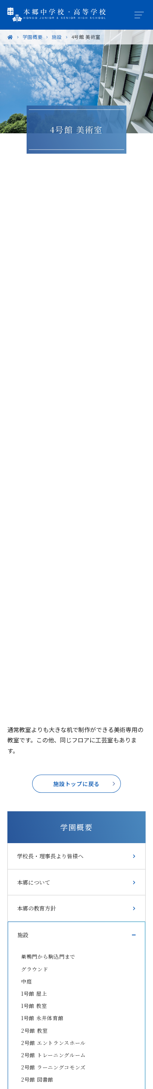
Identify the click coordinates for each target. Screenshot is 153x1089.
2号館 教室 (34, 1030)
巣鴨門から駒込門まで (48, 956)
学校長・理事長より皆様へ (50, 856)
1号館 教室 (34, 1005)
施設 (22, 935)
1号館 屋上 (34, 993)
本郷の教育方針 (36, 908)
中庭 (26, 981)
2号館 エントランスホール (53, 1042)
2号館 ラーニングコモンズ (53, 1067)
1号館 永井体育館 (42, 1018)
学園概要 (76, 827)
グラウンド (34, 969)
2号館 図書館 (37, 1079)
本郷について (33, 882)
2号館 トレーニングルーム (53, 1055)
